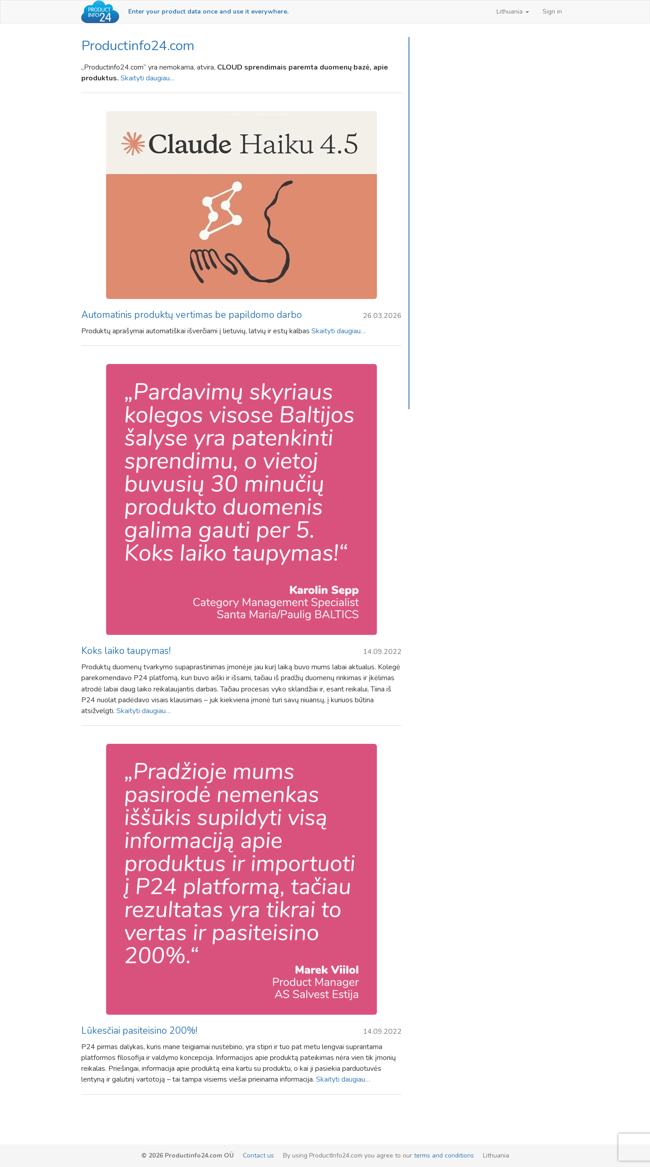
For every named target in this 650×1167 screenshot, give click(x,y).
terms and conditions (444, 1155)
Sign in (552, 11)
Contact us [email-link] (258, 1155)
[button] (513, 11)
